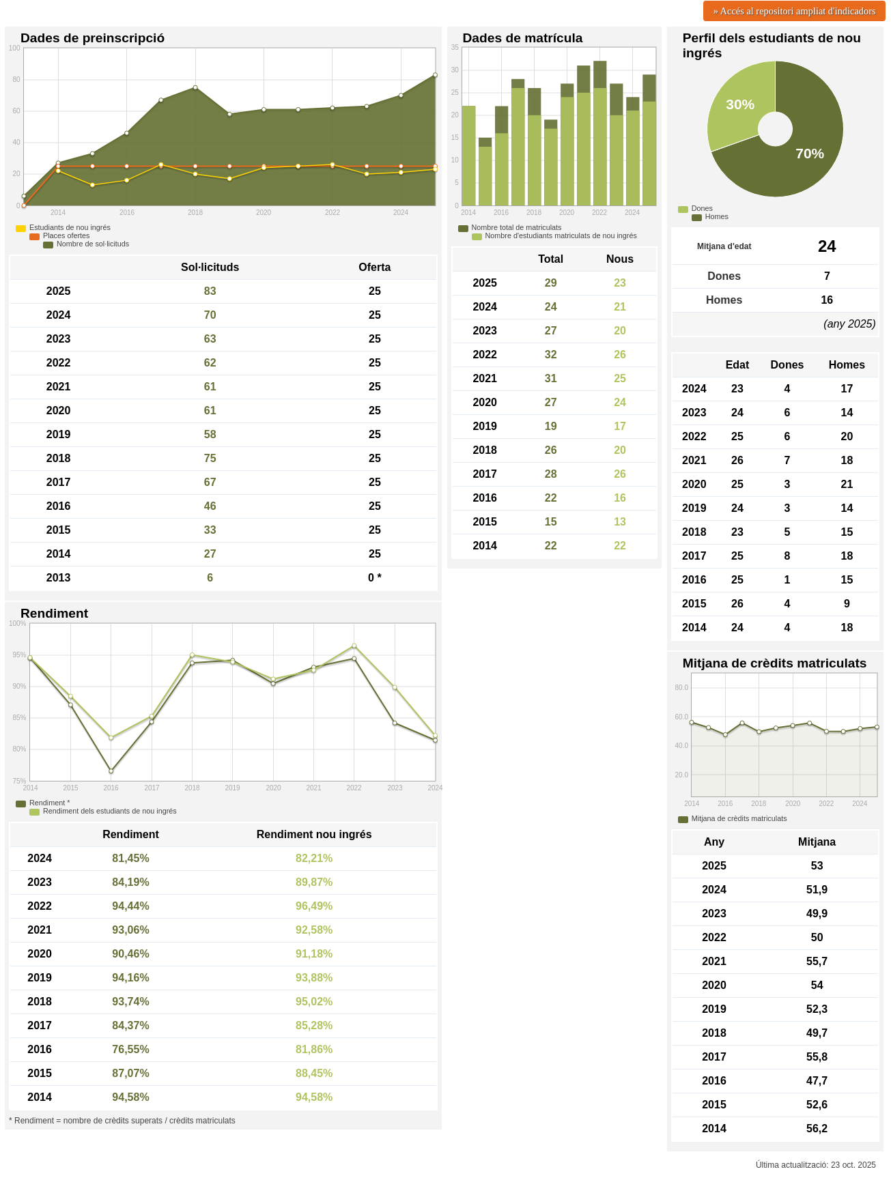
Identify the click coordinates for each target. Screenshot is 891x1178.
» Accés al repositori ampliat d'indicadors (794, 10)
